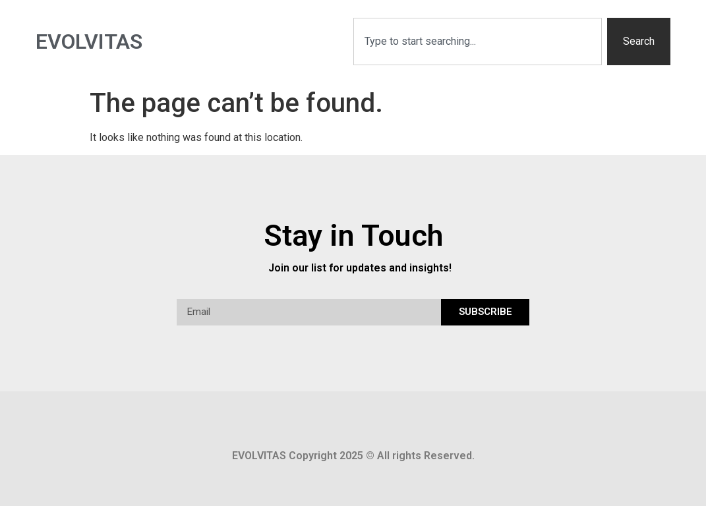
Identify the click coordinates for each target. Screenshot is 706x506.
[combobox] (478, 41)
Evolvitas (89, 41)
